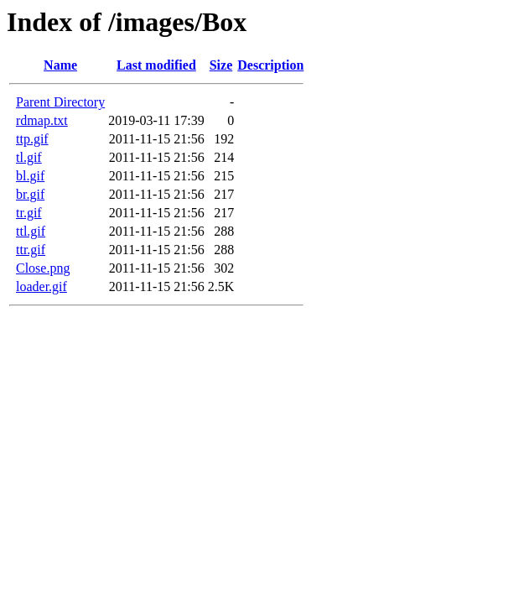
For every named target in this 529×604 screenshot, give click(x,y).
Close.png (43, 268)
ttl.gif (30, 231)
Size (221, 65)
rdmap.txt (42, 120)
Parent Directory (60, 102)
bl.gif (30, 176)
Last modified (156, 65)
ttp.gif (32, 139)
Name (60, 65)
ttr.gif (30, 249)
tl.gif (29, 157)
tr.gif (29, 213)
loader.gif (41, 286)
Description (270, 65)
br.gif (30, 194)
